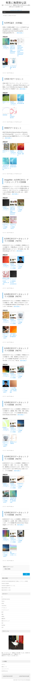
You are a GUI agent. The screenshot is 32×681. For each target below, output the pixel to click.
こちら (19, 654)
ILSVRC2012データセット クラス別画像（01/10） (20, 209)
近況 (2, 627)
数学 (2, 612)
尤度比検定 (5, 114)
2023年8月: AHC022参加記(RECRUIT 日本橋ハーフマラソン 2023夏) (15, 581)
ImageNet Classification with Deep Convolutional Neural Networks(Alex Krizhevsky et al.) (20, 50)
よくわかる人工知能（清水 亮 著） (13, 67)
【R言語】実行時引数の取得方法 (13, 167)
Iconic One (15, 679)
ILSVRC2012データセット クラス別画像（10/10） (6, 336)
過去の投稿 (6, 569)
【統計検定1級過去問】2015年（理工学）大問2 (6, 167)
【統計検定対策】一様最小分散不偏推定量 (13, 335)
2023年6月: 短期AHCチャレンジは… (9, 585)
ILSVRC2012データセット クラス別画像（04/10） (20, 540)
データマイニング (17, 121)
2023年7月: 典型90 (5, 583)
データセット (11, 72)
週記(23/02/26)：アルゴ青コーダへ (13, 554)
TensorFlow (4, 605)
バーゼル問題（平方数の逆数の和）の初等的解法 (13, 390)
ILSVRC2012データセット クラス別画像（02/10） (6, 226)
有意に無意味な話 (16, 2)
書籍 (2, 614)
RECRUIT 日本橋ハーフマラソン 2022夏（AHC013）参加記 (6, 281)
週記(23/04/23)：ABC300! (12, 116)
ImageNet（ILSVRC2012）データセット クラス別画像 (13, 266)
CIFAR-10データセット (14, 79)
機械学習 (3, 618)
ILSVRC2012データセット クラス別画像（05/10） (20, 485)
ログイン (3, 664)
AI (7, 72)
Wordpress (28, 679)
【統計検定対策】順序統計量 (20, 102)
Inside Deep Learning (6, 599)
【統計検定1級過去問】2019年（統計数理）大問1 (13, 500)
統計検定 (3, 625)
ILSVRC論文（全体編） (14, 23)
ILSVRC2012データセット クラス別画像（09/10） (20, 266)
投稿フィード (4, 666)
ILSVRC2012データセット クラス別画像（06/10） (20, 429)
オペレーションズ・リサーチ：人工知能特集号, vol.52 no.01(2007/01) (13, 281)
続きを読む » (20, 32)
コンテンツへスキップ (16, 10)
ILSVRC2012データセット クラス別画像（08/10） (20, 321)
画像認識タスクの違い (6, 66)
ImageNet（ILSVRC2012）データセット (6, 47)
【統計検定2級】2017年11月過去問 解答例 (20, 153)
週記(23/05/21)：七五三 (6, 589)
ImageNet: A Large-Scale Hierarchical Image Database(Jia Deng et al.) (12, 49)
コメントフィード (5, 668)
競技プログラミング (5, 620)
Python (3, 601)
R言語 (3, 603)
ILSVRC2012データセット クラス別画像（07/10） (20, 375)
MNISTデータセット (6, 102)
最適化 (3, 616)
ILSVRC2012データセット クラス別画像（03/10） (13, 226)
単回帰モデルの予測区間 (13, 442)
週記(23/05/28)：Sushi (6, 587)
